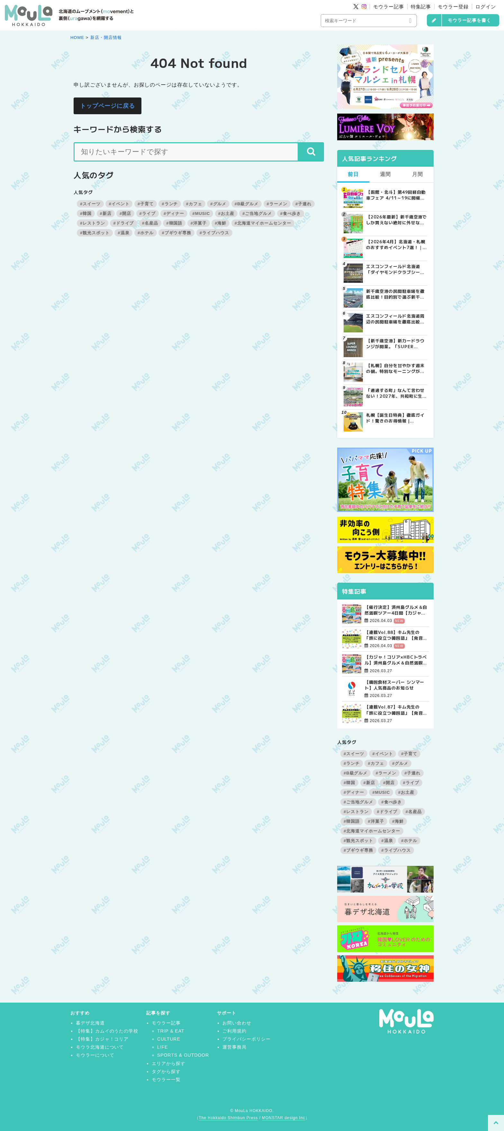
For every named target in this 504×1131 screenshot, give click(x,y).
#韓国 (86, 213)
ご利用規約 (234, 1031)
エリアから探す (168, 1063)
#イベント (119, 203)
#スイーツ (90, 203)
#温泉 (123, 232)
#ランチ (170, 203)
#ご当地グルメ (257, 213)
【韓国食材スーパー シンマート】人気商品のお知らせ (394, 685)
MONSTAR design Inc (283, 1118)
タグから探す (166, 1071)
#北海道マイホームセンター (263, 223)
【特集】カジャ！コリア (102, 1039)
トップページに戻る (107, 106)
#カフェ (194, 203)
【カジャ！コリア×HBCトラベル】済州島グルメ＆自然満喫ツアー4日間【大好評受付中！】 (395, 660)
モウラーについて (95, 1055)
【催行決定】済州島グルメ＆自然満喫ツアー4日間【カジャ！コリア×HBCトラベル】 (395, 610)
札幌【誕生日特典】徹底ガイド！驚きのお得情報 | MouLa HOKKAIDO (395, 418)
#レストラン (92, 223)
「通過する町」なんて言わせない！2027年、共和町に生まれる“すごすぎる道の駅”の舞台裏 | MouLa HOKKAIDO (396, 393)
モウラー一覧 (166, 1079)
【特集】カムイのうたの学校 (107, 1031)
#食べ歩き (290, 213)
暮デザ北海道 (90, 1022)
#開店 (125, 213)
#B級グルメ (246, 203)
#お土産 (226, 213)
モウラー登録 (453, 6)
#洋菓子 (199, 223)
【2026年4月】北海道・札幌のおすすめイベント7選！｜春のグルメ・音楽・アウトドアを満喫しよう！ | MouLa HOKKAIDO (395, 244)
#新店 (106, 213)
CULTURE (168, 1039)
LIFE (162, 1047)
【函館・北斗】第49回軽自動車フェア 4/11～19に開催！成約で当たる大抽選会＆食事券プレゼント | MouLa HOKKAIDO (396, 195)
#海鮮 (220, 223)
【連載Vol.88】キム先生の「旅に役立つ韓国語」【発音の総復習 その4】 (395, 635)
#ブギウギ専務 (176, 232)
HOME (77, 37)
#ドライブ (123, 223)
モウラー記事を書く (469, 20)
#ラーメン (277, 203)
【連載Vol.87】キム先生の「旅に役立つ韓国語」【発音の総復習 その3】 (395, 710)
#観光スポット (95, 232)
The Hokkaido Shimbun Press (228, 1118)
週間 (385, 174)
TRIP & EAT (170, 1031)
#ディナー (174, 213)
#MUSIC (201, 213)
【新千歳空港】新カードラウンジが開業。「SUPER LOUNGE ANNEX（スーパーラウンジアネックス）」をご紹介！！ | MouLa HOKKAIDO (396, 343)
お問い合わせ (236, 1022)
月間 (417, 174)
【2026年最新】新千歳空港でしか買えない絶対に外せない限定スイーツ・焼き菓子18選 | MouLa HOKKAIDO (396, 220)
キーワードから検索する (118, 128)
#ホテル (146, 232)
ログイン (485, 6)
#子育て (146, 203)
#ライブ (148, 213)
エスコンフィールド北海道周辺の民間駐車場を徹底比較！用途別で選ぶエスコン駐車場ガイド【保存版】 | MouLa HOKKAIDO (395, 319)
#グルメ (218, 203)
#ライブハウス (214, 232)
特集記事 (421, 6)
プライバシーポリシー (246, 1039)
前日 (353, 174)
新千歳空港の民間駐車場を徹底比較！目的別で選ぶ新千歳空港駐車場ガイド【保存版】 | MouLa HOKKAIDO (395, 294)
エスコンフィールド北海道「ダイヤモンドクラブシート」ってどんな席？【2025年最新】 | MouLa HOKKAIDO (396, 269)
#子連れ (303, 203)
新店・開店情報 (106, 37)
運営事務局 (234, 1047)
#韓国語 (174, 223)
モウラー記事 (388, 6)
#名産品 (150, 223)
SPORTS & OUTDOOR (183, 1055)
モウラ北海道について (100, 1047)
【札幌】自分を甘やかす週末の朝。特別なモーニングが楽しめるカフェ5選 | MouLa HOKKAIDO (395, 368)
